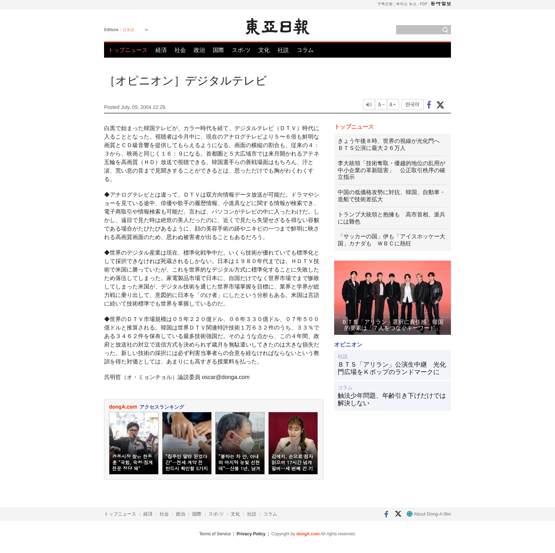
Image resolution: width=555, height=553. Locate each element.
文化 (264, 50)
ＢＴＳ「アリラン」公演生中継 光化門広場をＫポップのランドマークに (392, 368)
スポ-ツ (241, 50)
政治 (199, 50)
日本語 (128, 30)
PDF (424, 3)
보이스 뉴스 (406, 3)
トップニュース (128, 50)
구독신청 (385, 3)
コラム (305, 50)
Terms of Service (215, 533)
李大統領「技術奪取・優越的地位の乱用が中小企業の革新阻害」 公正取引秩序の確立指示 (391, 170)
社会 (180, 50)
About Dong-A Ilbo (429, 514)
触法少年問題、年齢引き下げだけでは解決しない (392, 399)
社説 (283, 50)
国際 (218, 50)
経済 (161, 50)
